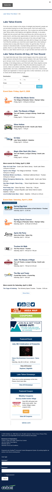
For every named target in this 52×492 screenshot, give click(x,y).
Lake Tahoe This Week (10, 14)
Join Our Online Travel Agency (9, 442)
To (20, 83)
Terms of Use (35, 434)
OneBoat (12, 450)
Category (25, 76)
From (5, 83)
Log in (5, 478)
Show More (26, 293)
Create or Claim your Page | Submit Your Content (14, 440)
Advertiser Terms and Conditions (10, 445)
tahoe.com (26, 423)
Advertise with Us (6, 443)
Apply (39, 86)
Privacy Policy (43, 434)
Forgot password (10, 474)
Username (5, 460)
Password (5, 467)
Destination (7, 76)
